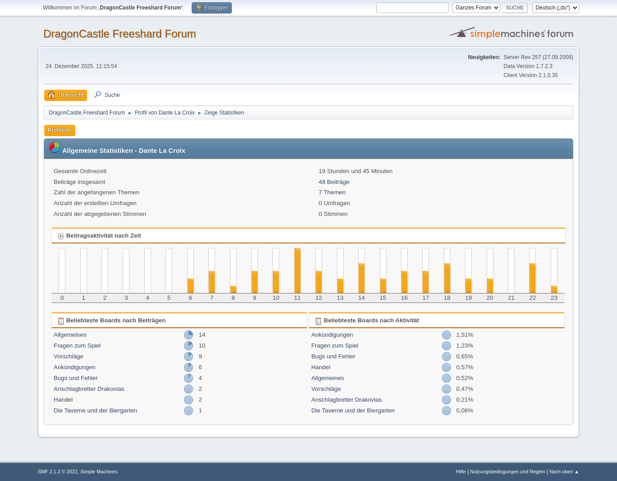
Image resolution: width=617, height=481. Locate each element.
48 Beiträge (334, 182)
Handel (63, 399)
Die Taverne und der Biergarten (95, 410)
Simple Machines (98, 471)
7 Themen (332, 192)
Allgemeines (70, 334)
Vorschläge (68, 356)
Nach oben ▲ (564, 471)
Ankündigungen (75, 367)
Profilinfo (60, 130)
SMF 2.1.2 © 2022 (58, 471)
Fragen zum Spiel (77, 345)
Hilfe (461, 471)
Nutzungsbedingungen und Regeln (507, 471)
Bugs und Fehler (76, 378)
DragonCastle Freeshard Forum (119, 33)
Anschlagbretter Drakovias (89, 388)
